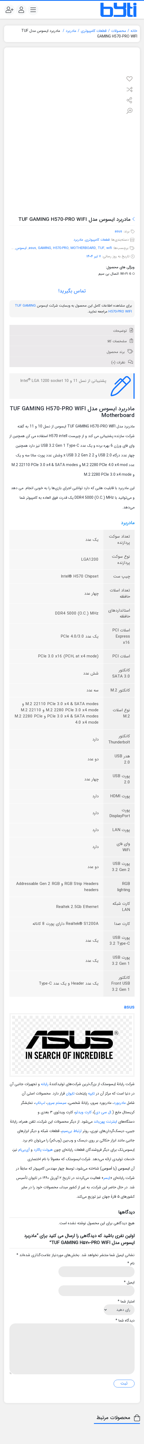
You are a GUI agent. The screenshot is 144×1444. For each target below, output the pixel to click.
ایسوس (21, 248)
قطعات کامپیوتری (94, 31)
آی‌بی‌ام (24, 1150)
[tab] (72, 330)
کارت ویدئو (83, 1112)
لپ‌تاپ (40, 1103)
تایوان (70, 1093)
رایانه (44, 1084)
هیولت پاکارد (43, 1150)
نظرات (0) (118, 362)
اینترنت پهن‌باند (105, 1122)
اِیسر (106, 1178)
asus (118, 231)
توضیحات (120, 331)
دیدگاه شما (125, 1320)
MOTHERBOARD (83, 248)
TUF (101, 248)
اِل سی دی (103, 1112)
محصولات (118, 31)
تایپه (91, 1093)
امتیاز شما (126, 1301)
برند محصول (116, 352)
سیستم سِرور (56, 1103)
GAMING (44, 248)
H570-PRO (61, 248)
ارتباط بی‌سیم (72, 1131)
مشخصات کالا (117, 341)
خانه (134, 31)
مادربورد (120, 1103)
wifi (109, 248)
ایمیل (129, 1282)
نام (131, 1263)
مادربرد (71, 31)
